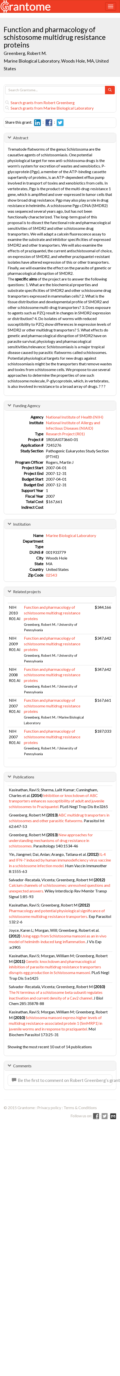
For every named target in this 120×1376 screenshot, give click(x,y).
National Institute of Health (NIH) (74, 417)
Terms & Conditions (80, 1107)
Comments (22, 1065)
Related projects (27, 591)
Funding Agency (26, 405)
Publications (23, 776)
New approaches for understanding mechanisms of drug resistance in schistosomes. (51, 840)
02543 (51, 575)
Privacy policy (49, 1107)
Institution (22, 524)
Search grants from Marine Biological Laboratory (49, 108)
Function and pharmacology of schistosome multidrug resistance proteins (52, 613)
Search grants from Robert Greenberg (40, 102)
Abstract (20, 137)
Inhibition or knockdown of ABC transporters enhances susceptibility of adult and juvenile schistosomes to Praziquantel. (56, 801)
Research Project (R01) (65, 433)
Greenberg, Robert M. (25, 53)
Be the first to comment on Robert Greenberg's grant (62, 1080)
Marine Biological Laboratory (71, 535)
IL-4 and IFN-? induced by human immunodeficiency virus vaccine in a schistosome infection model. (60, 860)
